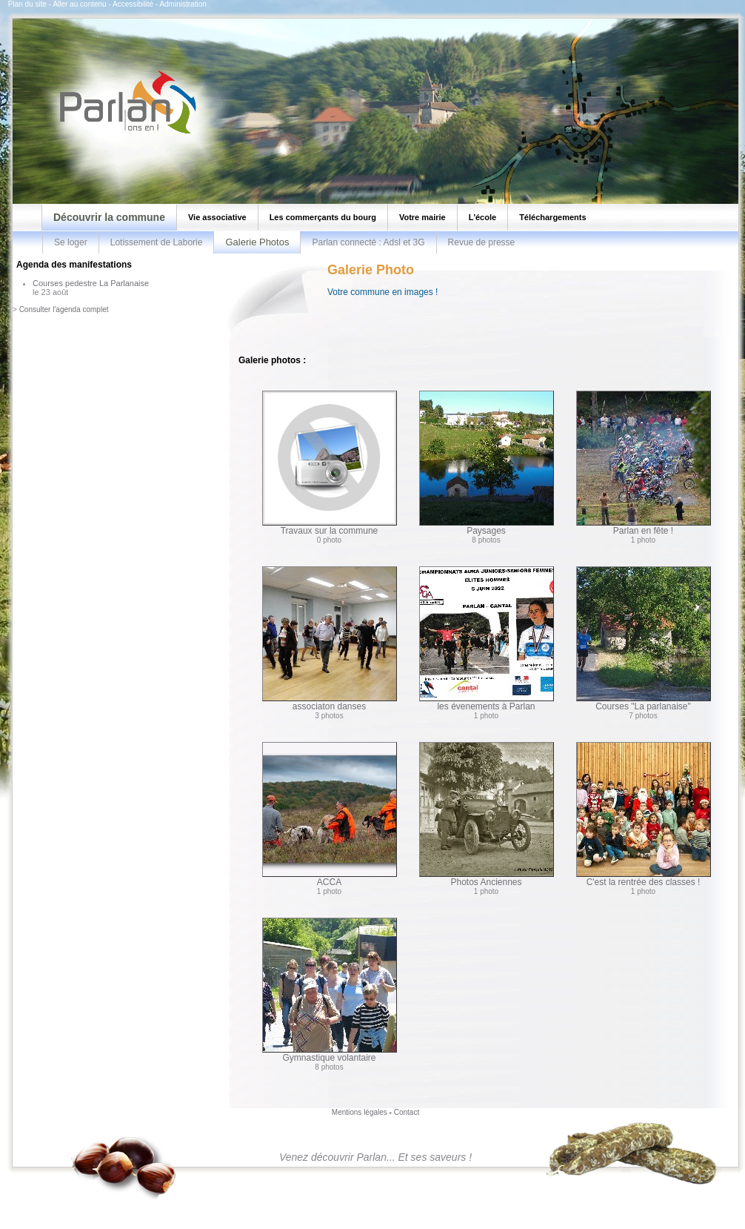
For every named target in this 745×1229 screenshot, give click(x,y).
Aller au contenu (79, 4)
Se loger (70, 242)
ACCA (329, 814)
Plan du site (27, 4)
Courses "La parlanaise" (643, 639)
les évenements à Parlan (486, 639)
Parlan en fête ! (643, 463)
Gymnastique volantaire (329, 990)
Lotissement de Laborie (156, 242)
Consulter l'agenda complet (64, 309)
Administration (182, 4)
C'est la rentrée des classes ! (643, 814)
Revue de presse (481, 242)
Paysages (486, 463)
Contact (406, 1112)
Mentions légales (359, 1112)
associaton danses (329, 639)
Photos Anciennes (486, 814)
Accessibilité (133, 4)
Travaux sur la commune (329, 463)
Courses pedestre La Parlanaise (91, 283)
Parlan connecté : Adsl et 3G (368, 242)
